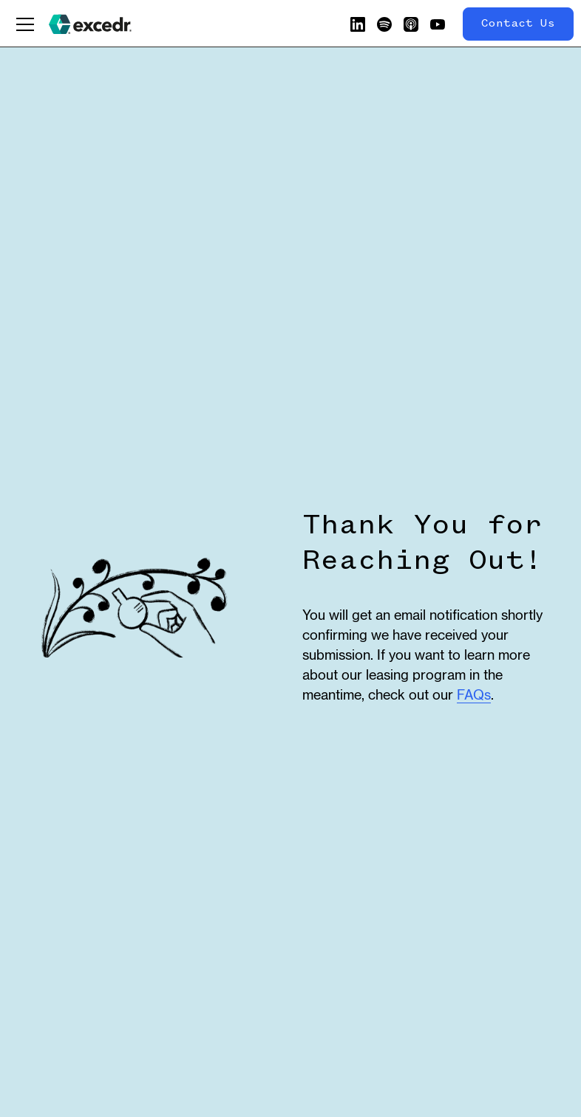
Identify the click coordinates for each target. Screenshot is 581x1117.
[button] (25, 24)
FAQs (474, 694)
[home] (90, 24)
